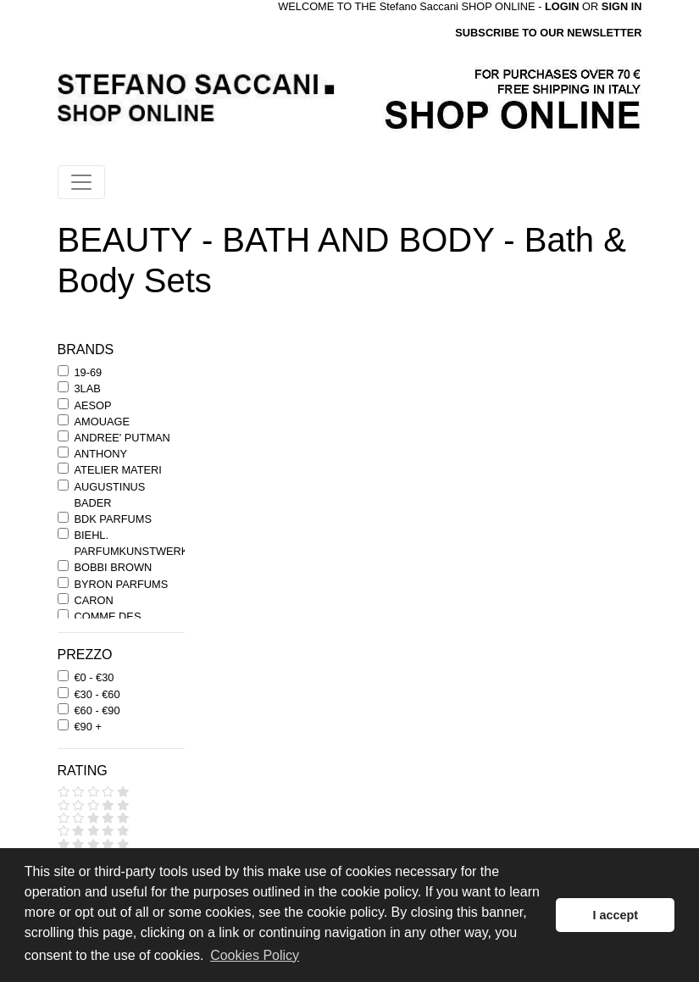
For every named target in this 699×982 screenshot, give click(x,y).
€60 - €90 (97, 710)
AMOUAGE (102, 421)
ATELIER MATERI (118, 469)
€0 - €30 (94, 677)
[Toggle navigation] (81, 182)
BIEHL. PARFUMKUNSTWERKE (135, 543)
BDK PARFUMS (113, 519)
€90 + (88, 726)
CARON (94, 600)
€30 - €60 (97, 694)
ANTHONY (101, 453)
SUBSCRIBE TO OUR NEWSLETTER (548, 32)
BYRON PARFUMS (122, 584)
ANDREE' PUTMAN (122, 437)
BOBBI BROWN (114, 567)
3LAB (88, 388)
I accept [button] (615, 915)
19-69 (89, 372)
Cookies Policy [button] (254, 955)
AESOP (93, 405)
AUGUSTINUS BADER (110, 494)
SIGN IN (622, 6)
